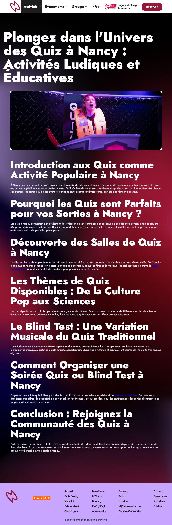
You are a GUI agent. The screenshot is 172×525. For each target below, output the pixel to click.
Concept (123, 491)
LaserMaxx (98, 491)
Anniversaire (99, 511)
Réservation (160, 496)
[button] (31, 6)
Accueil (68, 491)
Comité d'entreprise (130, 511)
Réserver (152, 7)
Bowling (96, 501)
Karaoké (69, 501)
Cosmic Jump (71, 511)
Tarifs (121, 496)
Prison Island (71, 506)
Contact (158, 491)
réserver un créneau (125, 395)
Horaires (123, 501)
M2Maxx (97, 496)
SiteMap (158, 506)
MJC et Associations (130, 506)
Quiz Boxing (71, 496)
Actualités (159, 501)
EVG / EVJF (99, 506)
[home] (15, 6)
